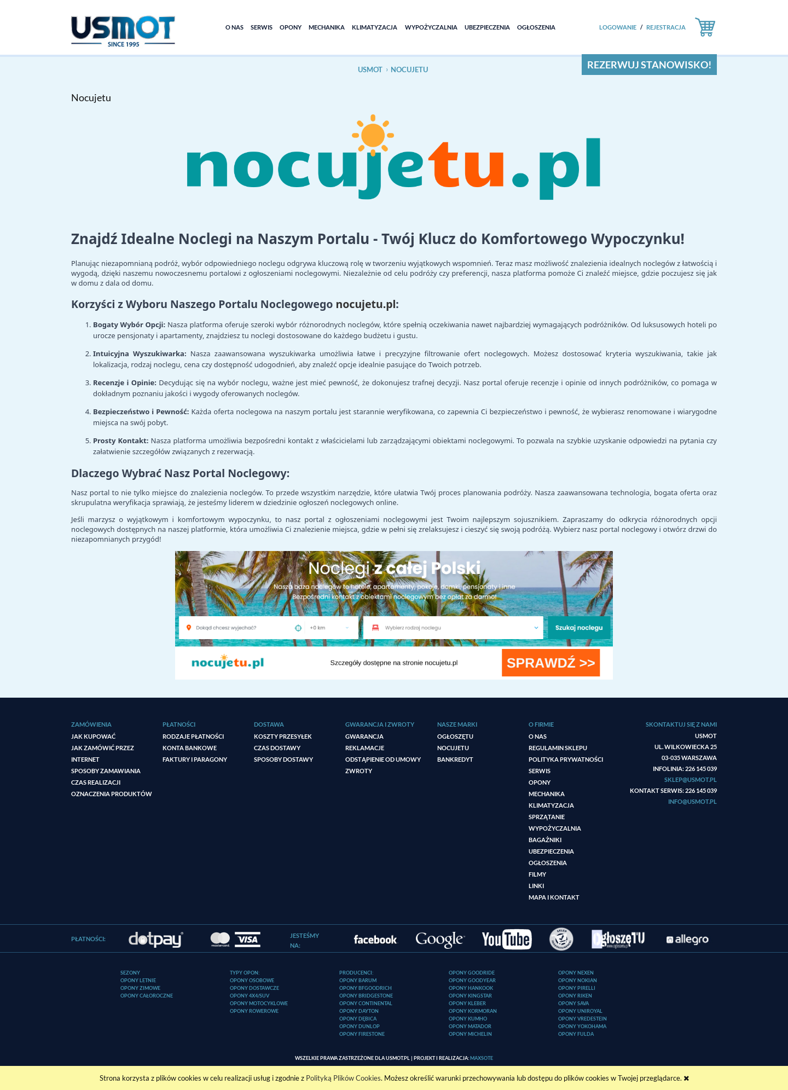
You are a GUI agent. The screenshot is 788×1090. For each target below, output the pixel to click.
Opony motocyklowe (259, 1003)
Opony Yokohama (582, 1026)
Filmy (537, 874)
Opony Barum (357, 980)
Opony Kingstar (470, 996)
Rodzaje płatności (193, 736)
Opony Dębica (357, 1019)
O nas (538, 736)
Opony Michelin (470, 1034)
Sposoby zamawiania (106, 770)
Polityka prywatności (566, 759)
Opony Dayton (359, 1011)
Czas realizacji (95, 782)
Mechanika (547, 793)
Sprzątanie (547, 816)
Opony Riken (575, 996)
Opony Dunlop (359, 1026)
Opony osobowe (252, 980)
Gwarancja (364, 736)
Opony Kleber (467, 1003)
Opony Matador (470, 1026)
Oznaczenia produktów (111, 793)
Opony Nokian (577, 980)
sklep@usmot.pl (690, 779)
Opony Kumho (468, 1019)
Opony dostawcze (254, 988)
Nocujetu (453, 747)
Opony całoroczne (146, 996)
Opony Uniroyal (580, 1011)
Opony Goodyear (472, 980)
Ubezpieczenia (551, 851)
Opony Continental (365, 1003)
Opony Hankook (471, 988)
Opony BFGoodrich (365, 988)
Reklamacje (364, 747)
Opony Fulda (576, 1034)
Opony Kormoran (473, 1011)
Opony (540, 782)
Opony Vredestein (582, 1019)
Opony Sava (573, 1003)
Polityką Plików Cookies (343, 1078)
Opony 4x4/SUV (249, 996)
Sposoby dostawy (283, 759)
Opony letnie (138, 980)
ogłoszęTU (455, 736)
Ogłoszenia (548, 862)
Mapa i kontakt (554, 897)
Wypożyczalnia (555, 828)
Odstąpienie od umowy (383, 759)
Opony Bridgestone (366, 996)
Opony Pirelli (576, 988)
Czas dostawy (277, 747)
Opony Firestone (362, 1034)
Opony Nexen (576, 973)
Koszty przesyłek (283, 736)
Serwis (540, 770)
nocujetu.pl (365, 304)
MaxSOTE (481, 1058)
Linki (536, 885)
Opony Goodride (472, 973)
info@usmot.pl (692, 801)
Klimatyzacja (551, 805)
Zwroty (358, 770)
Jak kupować (93, 736)
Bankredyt (455, 759)
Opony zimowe (140, 988)
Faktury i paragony (195, 759)
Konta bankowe (190, 747)
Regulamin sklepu (558, 747)
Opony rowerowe (254, 1011)
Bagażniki (545, 839)
